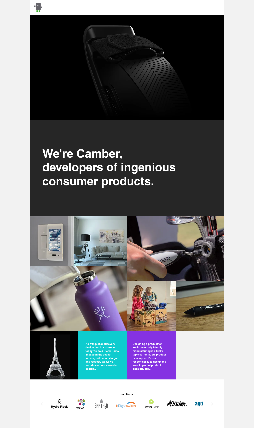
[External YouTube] (199, 355)
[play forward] (211, 403)
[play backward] (43, 403)
